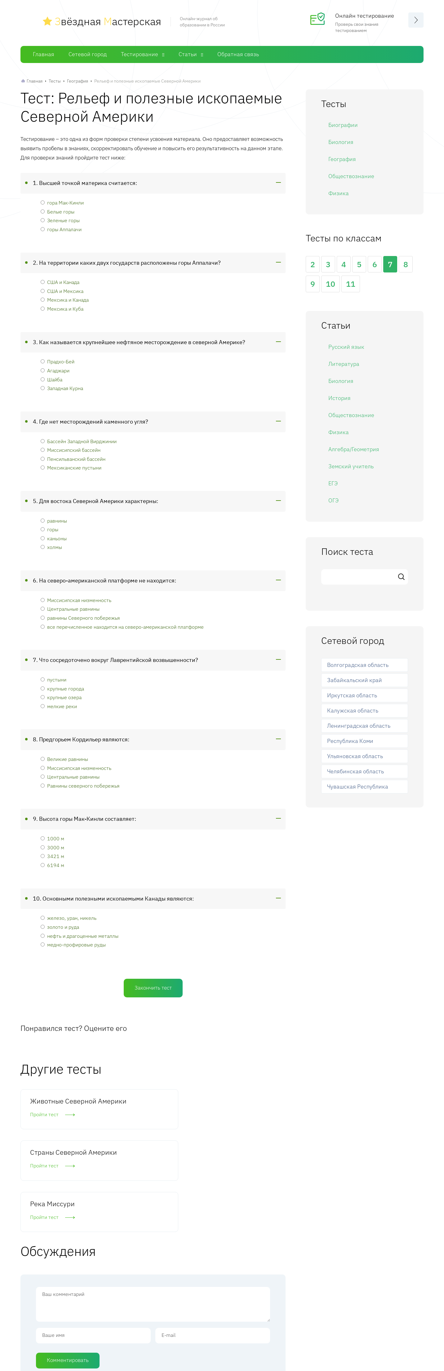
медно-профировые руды (73, 944)
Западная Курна (62, 388)
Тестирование (139, 54)
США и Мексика (62, 291)
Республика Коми (350, 740)
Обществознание (351, 176)
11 (350, 284)
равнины (54, 520)
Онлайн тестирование (364, 15)
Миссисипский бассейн (70, 450)
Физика (338, 193)
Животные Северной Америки (60, 1105)
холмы (51, 547)
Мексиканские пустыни (71, 467)
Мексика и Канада (65, 299)
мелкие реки (59, 706)
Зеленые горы (60, 220)
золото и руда (60, 927)
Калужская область (352, 710)
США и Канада (60, 282)
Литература (343, 363)
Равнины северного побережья (80, 785)
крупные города (62, 688)
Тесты (55, 81)
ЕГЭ (333, 483)
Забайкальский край (354, 680)
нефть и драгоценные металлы (79, 936)
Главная (43, 54)
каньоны (54, 538)
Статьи (188, 54)
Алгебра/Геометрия (353, 449)
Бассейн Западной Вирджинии (79, 441)
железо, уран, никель (68, 918)
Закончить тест (153, 987)
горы (49, 529)
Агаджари (55, 370)
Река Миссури (233, 1100)
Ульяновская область (355, 756)
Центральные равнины (70, 608)
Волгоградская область (357, 664)
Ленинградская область (358, 725)
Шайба (51, 379)
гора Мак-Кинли (62, 202)
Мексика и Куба (62, 308)
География (77, 81)
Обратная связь (238, 54)
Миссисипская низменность (76, 600)
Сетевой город (88, 54)
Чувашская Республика (357, 786)
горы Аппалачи (61, 229)
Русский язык (346, 346)
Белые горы (57, 211)
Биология (340, 142)
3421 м (52, 856)
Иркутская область (352, 695)
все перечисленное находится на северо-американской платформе (122, 626)
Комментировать (68, 1268)
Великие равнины (64, 759)
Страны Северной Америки (149, 1105)
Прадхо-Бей (57, 361)
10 (330, 284)
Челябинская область (355, 771)
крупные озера (61, 697)
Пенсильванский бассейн (73, 459)
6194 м (52, 865)
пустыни (53, 679)
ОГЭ (333, 500)
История (339, 398)
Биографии (343, 124)
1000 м (52, 838)
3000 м (52, 847)
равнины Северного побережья (80, 617)
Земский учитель (351, 466)
